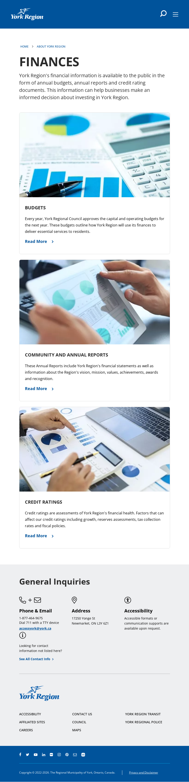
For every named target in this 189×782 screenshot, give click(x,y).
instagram (59, 754)
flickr (51, 754)
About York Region (51, 46)
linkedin (43, 754)
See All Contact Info (34, 659)
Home (24, 46)
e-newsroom (75, 754)
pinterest (67, 754)
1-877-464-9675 (31, 618)
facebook (20, 754)
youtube (35, 754)
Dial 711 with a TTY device (39, 622)
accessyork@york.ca (35, 628)
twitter (27, 754)
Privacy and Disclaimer (143, 772)
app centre (83, 754)
